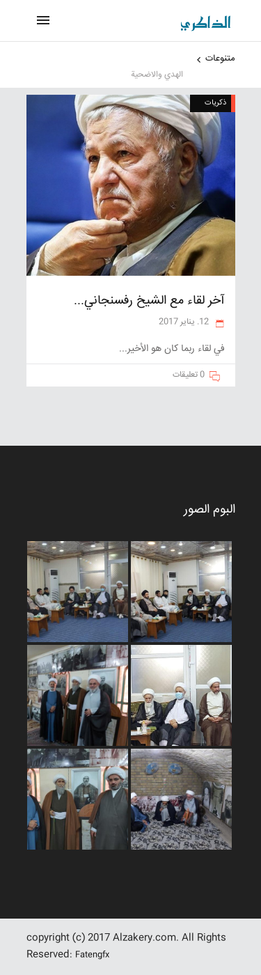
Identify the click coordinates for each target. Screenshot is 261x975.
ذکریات (215, 103)
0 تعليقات (189, 375)
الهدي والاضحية (157, 74)
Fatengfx (92, 955)
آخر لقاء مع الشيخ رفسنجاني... (149, 301)
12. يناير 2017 (185, 322)
